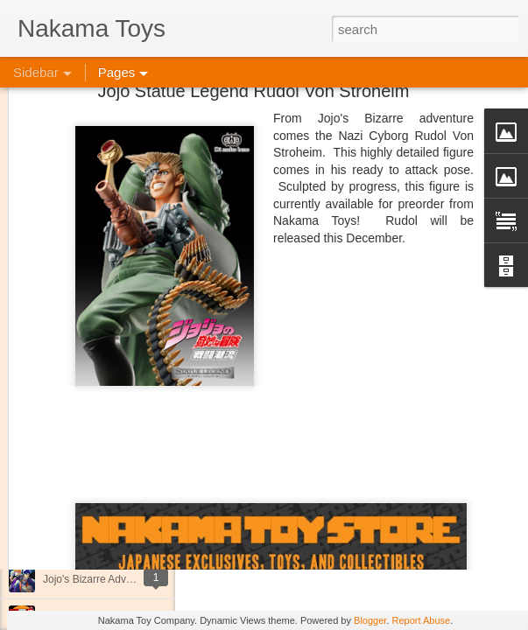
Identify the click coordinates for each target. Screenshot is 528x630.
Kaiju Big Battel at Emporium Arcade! (129, 540)
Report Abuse (420, 620)
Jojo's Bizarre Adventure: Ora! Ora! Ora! (136, 579)
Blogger (370, 620)
